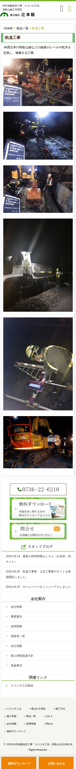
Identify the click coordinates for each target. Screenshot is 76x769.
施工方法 (60, 708)
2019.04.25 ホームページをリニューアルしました (38, 586)
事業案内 (16, 616)
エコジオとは (14, 708)
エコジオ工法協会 (22, 685)
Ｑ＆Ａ (49, 716)
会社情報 (16, 606)
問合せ (49, 723)
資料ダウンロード (19, 763)
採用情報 (16, 626)
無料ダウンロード (16, 731)
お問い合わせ (56, 763)
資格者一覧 (18, 636)
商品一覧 (31, 716)
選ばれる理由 (38, 708)
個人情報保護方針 (22, 655)
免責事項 (16, 665)
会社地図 (16, 645)
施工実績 (11, 716)
